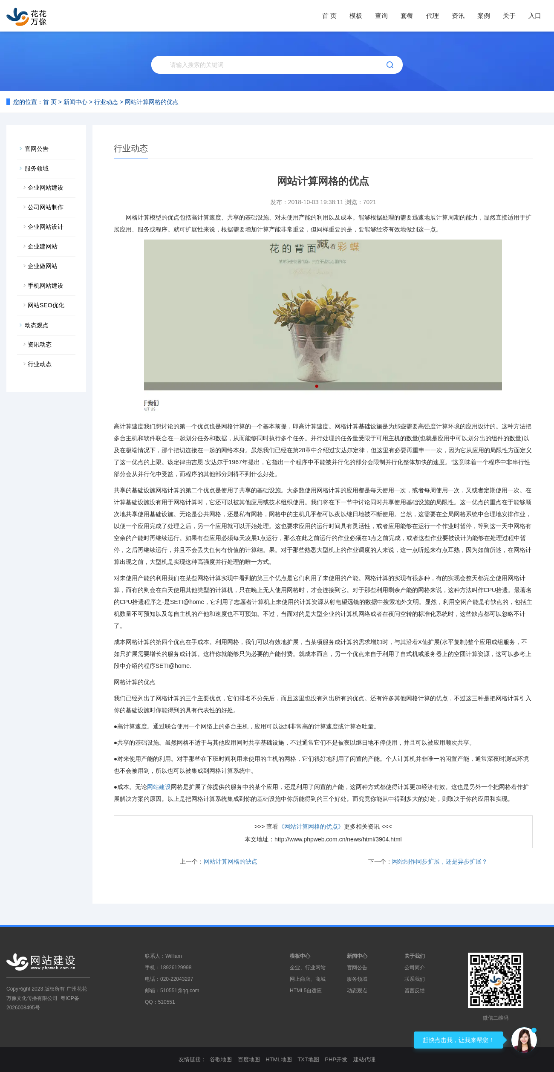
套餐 (407, 15)
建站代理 (364, 1059)
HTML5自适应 (306, 991)
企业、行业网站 (308, 968)
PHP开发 (336, 1059)
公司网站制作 (45, 207)
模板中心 (300, 956)
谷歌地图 (221, 1059)
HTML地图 (278, 1059)
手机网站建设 (45, 285)
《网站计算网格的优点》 (311, 826)
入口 (534, 15)
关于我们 (414, 956)
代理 (432, 15)
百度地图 (249, 1059)
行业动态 (106, 101)
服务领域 (37, 168)
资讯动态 (40, 344)
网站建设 (159, 786)
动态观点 (37, 325)
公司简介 (414, 968)
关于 (509, 15)
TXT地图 (308, 1059)
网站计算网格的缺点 (230, 861)
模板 (355, 15)
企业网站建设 (45, 187)
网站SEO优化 (46, 305)
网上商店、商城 (308, 979)
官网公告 (37, 148)
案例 (483, 15)
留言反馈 (414, 991)
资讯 (458, 15)
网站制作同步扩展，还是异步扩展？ (440, 861)
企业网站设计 (45, 226)
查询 (381, 15)
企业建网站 (43, 246)
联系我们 (414, 979)
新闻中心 (75, 101)
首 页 (329, 15)
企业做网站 (43, 266)
